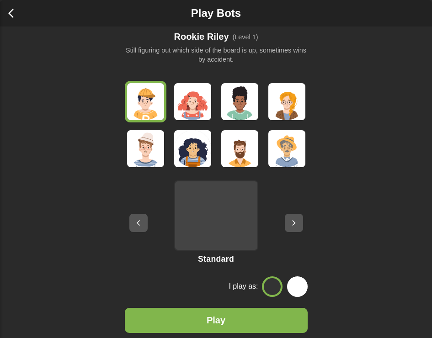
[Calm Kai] (240, 148)
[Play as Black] (272, 286)
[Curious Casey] (192, 101)
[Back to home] (14, 13)
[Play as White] (297, 286)
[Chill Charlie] (240, 101)
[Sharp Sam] (192, 148)
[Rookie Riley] (145, 101)
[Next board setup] (294, 223)
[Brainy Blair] (145, 148)
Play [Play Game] (216, 320)
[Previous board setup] (138, 223)
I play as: (243, 286)
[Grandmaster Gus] (287, 148)
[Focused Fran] (287, 101)
